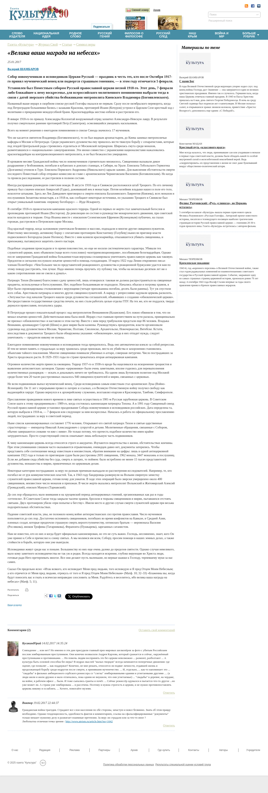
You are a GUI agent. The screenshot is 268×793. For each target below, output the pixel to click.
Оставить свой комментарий (157, 630)
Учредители (253, 750)
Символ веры (85, 44)
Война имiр (221, 35)
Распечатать (13, 589)
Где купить (164, 750)
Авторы (223, 750)
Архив (156, 10)
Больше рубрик (250, 35)
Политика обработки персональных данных (128, 764)
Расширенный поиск (220, 20)
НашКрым (192, 35)
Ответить (169, 692)
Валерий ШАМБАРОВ (23, 69)
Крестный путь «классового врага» (202, 147)
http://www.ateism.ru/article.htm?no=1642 (89, 721)
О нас (15, 750)
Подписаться (101, 26)
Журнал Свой (48, 44)
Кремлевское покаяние (194, 263)
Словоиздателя (17, 35)
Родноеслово (75, 35)
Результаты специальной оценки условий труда (183, 764)
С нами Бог (186, 81)
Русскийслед (163, 35)
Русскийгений (105, 35)
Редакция (44, 750)
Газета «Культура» (21, 44)
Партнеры (104, 750)
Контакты (193, 750)
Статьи (67, 44)
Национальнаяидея (46, 35)
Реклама (75, 750)
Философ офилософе (134, 35)
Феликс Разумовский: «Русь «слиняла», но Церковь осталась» (213, 205)
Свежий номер (140, 10)
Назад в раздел (15, 604)
